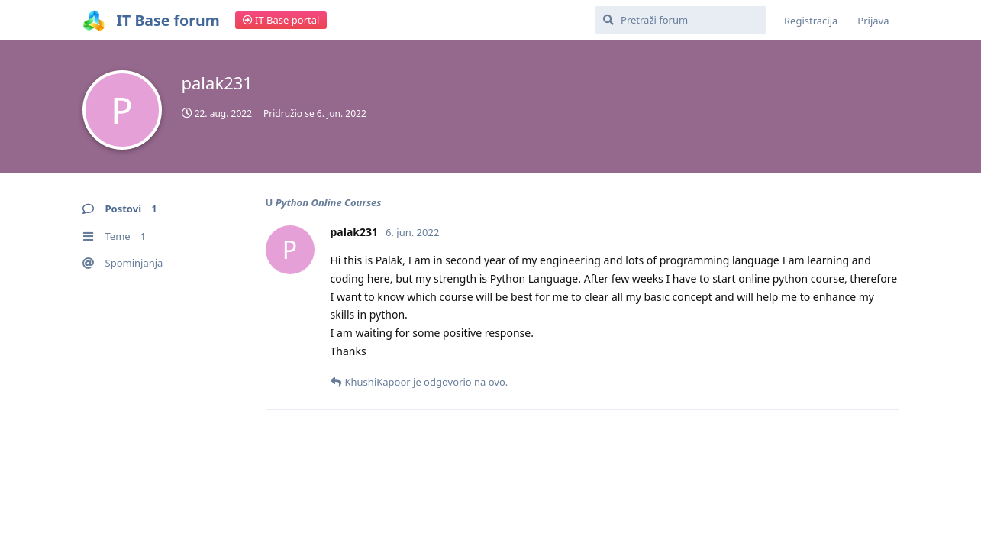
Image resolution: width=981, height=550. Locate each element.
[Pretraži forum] (680, 20)
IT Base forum (168, 20)
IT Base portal (281, 20)
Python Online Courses (329, 202)
